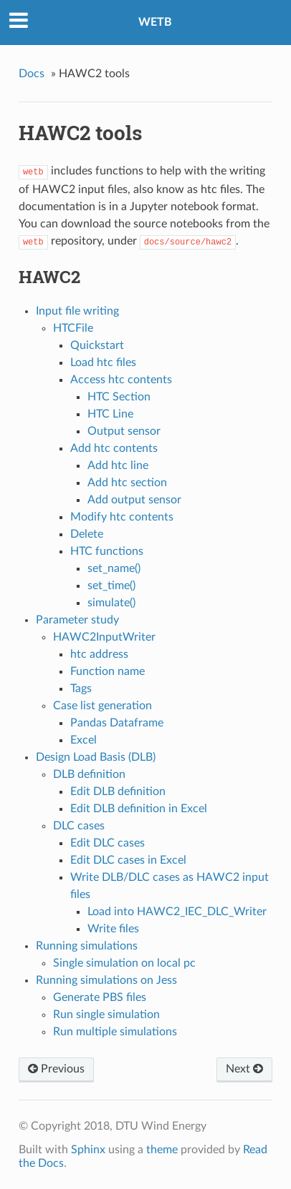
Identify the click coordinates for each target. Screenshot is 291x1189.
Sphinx (88, 1149)
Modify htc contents (121, 517)
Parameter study (77, 620)
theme (162, 1149)
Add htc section (127, 482)
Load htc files (103, 362)
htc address (99, 654)
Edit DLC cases (107, 843)
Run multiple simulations (115, 1031)
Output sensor (124, 431)
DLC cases (79, 826)
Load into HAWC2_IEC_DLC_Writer (177, 911)
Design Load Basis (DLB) (96, 757)
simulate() (111, 602)
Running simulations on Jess (106, 980)
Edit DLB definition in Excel (138, 808)
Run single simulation (106, 1014)
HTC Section (119, 397)
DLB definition (89, 774)
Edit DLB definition (118, 791)
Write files (113, 928)
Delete (86, 534)
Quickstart (97, 345)
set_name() (113, 568)
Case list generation (102, 705)
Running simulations (87, 946)
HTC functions (106, 551)
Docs (31, 73)
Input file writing (77, 311)
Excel (83, 740)
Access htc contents (121, 379)
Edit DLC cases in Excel (128, 860)
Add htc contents (114, 448)
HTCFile (73, 328)
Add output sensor (134, 499)
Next (244, 1069)
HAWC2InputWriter (104, 637)
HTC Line (110, 414)
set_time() (111, 585)
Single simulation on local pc (124, 963)
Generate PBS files (99, 997)
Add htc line (117, 465)
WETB (155, 22)
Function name (107, 671)
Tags (81, 688)
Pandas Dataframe (116, 723)
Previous (56, 1069)
